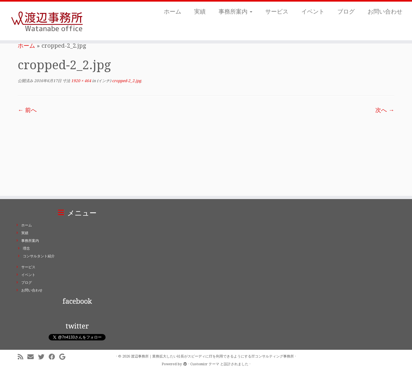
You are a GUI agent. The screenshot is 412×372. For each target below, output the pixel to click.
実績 (200, 11)
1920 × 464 (80, 81)
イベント (312, 11)
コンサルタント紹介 (39, 256)
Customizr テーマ (204, 364)
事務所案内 (235, 11)
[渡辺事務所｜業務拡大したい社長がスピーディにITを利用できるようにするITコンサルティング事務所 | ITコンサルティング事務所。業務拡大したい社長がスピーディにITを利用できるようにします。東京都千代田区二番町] (47, 21)
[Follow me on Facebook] (54, 357)
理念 (26, 248)
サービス (276, 11)
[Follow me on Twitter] (43, 357)
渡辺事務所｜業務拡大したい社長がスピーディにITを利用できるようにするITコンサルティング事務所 (212, 356)
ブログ (346, 11)
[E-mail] (32, 357)
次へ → (384, 110)
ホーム (172, 11)
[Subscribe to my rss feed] (22, 357)
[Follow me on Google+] (64, 357)
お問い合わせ (385, 11)
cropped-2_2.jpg (126, 81)
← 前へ (27, 110)
